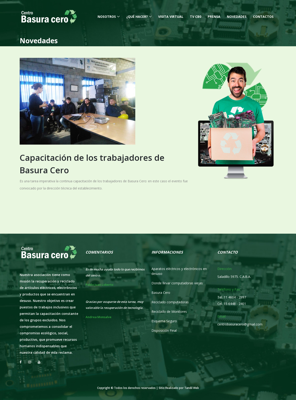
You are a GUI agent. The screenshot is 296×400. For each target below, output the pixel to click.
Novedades (237, 16)
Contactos (263, 16)
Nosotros (107, 16)
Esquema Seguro (164, 321)
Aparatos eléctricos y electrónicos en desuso (179, 271)
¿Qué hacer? (137, 16)
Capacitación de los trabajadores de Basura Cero (92, 164)
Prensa (214, 16)
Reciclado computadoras (170, 302)
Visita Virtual (170, 16)
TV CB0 (195, 16)
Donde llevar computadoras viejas (177, 283)
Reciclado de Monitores (169, 311)
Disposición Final (164, 330)
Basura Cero (160, 292)
